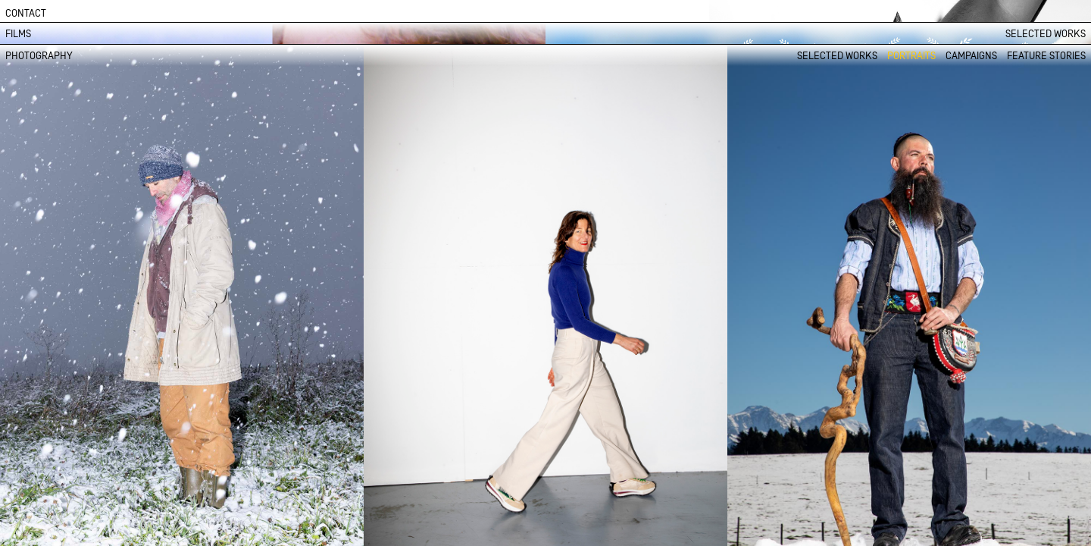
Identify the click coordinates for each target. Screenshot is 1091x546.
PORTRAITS (911, 55)
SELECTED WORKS (1045, 33)
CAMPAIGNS (971, 55)
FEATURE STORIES (1046, 55)
